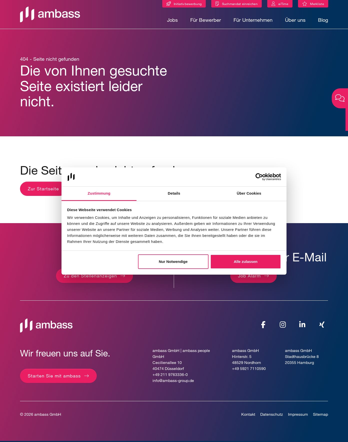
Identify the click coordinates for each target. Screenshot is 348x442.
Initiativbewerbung (188, 4)
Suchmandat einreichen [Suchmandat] (240, 4)
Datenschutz (271, 415)
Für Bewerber (205, 20)
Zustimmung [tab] (99, 193)
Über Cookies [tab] (249, 193)
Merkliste (319, 5)
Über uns (295, 20)
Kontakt (248, 415)
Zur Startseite (43, 189)
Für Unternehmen (253, 20)
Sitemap (320, 415)
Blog (323, 20)
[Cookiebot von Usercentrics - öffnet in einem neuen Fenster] (259, 177)
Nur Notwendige (173, 261)
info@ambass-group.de (173, 381)
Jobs (172, 20)
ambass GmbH (47, 415)
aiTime (283, 4)
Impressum (298, 415)
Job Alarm (249, 276)
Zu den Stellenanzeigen (90, 276)
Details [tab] (174, 193)
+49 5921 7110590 (249, 369)
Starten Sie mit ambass (54, 376)
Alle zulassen (246, 261)
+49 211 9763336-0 (170, 375)
